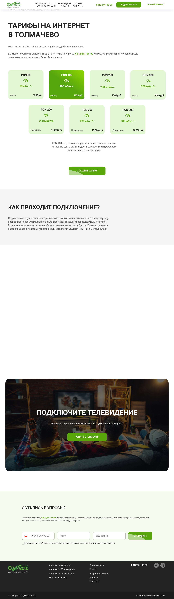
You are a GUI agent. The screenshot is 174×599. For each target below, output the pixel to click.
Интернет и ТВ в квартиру (62, 569)
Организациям (63, 4)
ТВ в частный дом (58, 577)
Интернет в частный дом (61, 573)
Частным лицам (42, 4)
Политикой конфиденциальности (99, 543)
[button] (128, 4)
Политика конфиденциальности (150, 596)
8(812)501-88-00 (48, 518)
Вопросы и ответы (46, 6)
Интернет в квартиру (59, 565)
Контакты (78, 6)
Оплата (78, 4)
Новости (64, 6)
